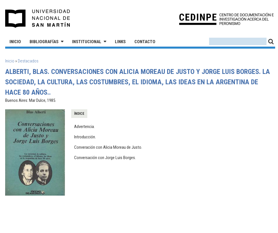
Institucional (86, 41)
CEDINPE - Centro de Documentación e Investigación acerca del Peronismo (226, 19)
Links (120, 41)
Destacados (28, 61)
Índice (79, 114)
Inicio (15, 41)
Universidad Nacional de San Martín (37, 18)
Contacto (144, 41)
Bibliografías (44, 41)
